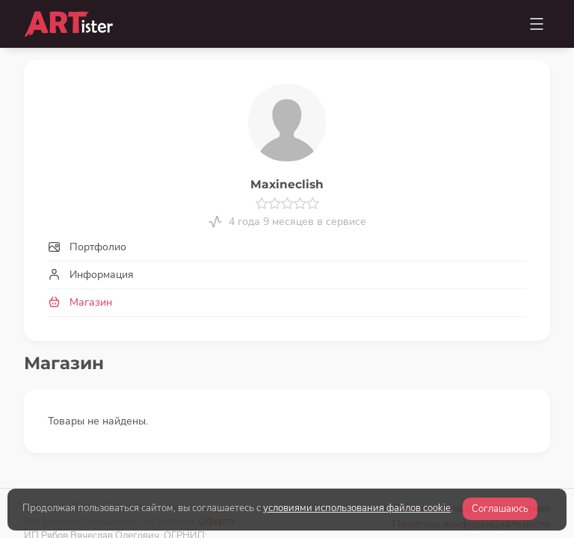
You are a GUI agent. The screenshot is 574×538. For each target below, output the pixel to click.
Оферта (217, 475)
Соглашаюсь (500, 509)
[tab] (287, 247)
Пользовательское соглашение (471, 462)
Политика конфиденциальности (471, 478)
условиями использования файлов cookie (357, 508)
